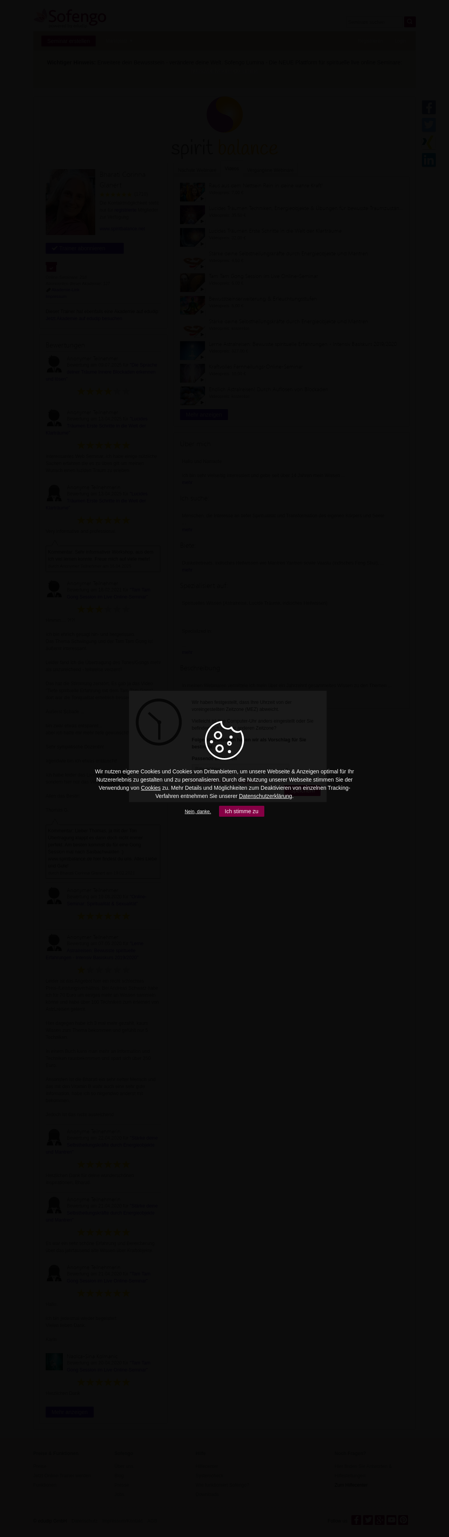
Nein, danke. (198, 811)
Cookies (151, 788)
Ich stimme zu (241, 811)
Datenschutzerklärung (265, 796)
